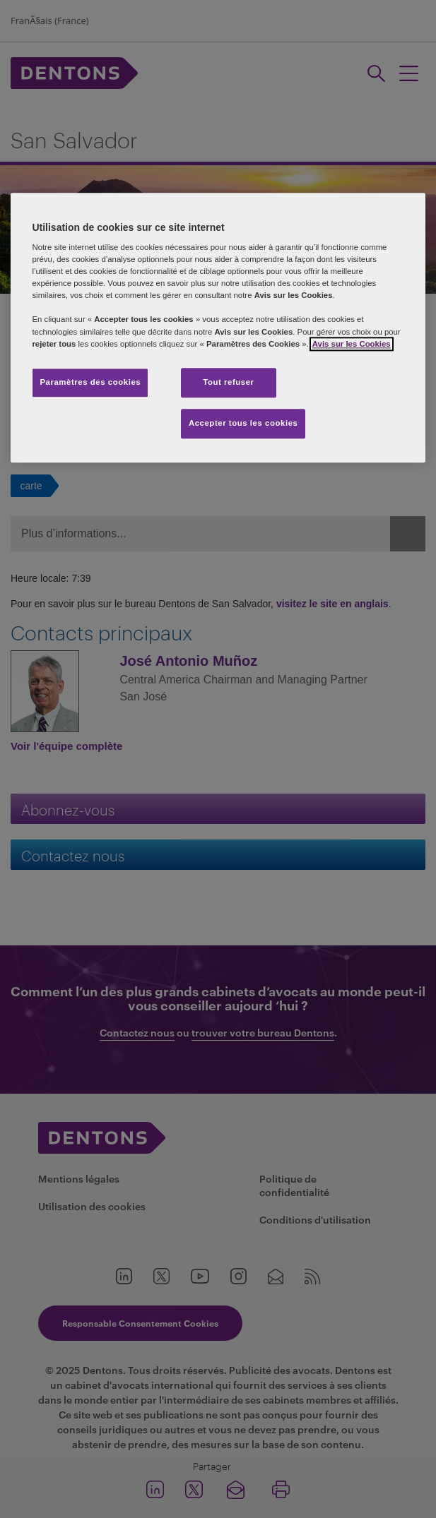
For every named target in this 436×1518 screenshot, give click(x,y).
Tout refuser (228, 382)
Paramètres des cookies (90, 382)
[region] (218, 327)
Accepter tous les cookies (243, 423)
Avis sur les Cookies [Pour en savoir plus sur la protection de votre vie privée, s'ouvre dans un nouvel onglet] (351, 344)
